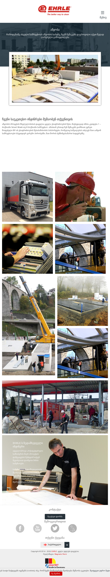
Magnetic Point (61, 554)
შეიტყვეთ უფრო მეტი (100, 570)
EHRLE (54, 551)
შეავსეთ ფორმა (55, 516)
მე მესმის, (56, 573)
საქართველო (56, 545)
